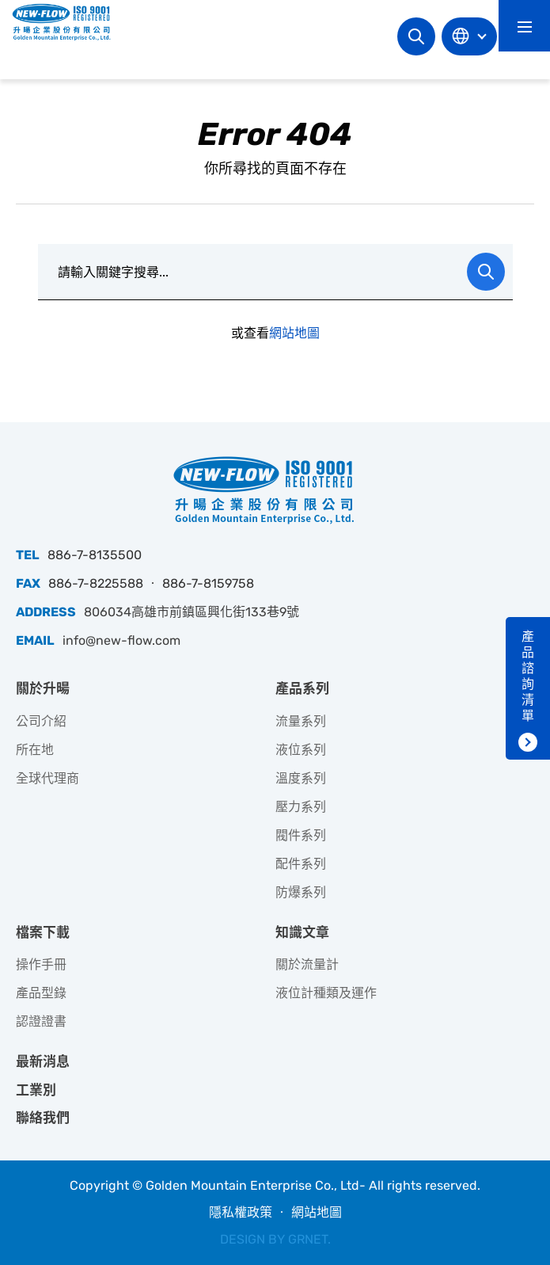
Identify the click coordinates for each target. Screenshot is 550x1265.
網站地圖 (294, 333)
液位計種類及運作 (326, 992)
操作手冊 (41, 964)
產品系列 (302, 688)
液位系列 (300, 749)
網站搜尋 (416, 36)
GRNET (308, 1239)
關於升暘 (43, 688)
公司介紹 (41, 721)
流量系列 (300, 721)
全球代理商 (47, 778)
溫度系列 (300, 778)
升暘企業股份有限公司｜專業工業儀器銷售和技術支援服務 (67, 21)
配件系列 (300, 863)
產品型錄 (41, 992)
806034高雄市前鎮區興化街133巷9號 (191, 611)
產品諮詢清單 (528, 676)
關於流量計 (307, 964)
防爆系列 (300, 892)
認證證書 (41, 1021)
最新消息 (43, 1061)
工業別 (36, 1090)
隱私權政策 (240, 1212)
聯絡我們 (43, 1118)
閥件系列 (300, 835)
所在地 (35, 749)
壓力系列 (300, 806)
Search (486, 272)
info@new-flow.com (121, 640)
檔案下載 (43, 932)
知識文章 (302, 932)
